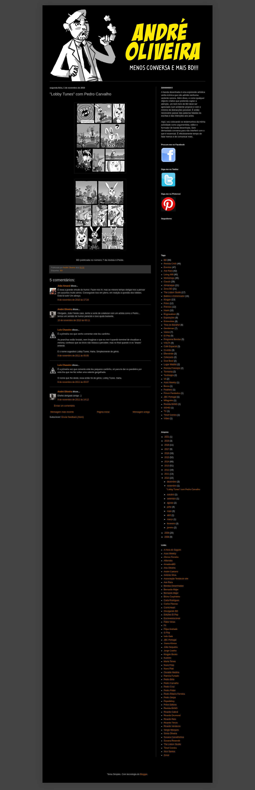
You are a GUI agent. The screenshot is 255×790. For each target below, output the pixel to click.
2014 (167, 461)
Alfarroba (168, 560)
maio (169, 511)
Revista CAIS (170, 263)
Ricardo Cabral (171, 712)
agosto (170, 503)
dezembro (172, 481)
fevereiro (171, 523)
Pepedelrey (169, 701)
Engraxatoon (170, 314)
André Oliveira (65, 309)
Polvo (166, 303)
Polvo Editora (170, 704)
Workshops (169, 278)
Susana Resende (172, 740)
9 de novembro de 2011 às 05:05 (73, 355)
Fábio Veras (169, 622)
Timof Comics (170, 415)
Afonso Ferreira (171, 557)
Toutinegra (169, 375)
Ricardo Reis (170, 719)
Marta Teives (170, 661)
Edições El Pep (171, 614)
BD (61, 270)
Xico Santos (169, 751)
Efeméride (169, 353)
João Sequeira (170, 647)
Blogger (143, 774)
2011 (167, 474)
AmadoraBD (169, 564)
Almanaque (169, 285)
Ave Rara (168, 271)
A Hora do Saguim (172, 550)
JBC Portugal (170, 397)
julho (169, 507)
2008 (167, 537)
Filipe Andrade (170, 629)
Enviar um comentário (64, 406)
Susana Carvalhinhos (174, 737)
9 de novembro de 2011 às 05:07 (73, 382)
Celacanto (168, 357)
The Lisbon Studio (172, 292)
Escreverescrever (172, 618)
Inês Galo (168, 636)
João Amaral (64, 286)
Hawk (166, 310)
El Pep (167, 335)
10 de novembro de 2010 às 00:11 (74, 320)
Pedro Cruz (169, 686)
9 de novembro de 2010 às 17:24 (73, 300)
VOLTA (167, 343)
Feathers (168, 389)
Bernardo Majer (171, 589)
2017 (167, 449)
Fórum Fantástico (172, 393)
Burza (166, 386)
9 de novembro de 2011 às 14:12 (73, 399)
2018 (167, 445)
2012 (167, 470)
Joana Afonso (170, 643)
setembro (171, 498)
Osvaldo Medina (171, 672)
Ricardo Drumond (172, 715)
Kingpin (167, 299)
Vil (165, 379)
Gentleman (169, 328)
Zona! (166, 755)
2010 (167, 478)
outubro (171, 494)
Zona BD (168, 289)
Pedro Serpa (170, 697)
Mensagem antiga (141, 412)
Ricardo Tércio (171, 722)
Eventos (167, 267)
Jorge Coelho (170, 650)
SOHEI (167, 407)
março (170, 519)
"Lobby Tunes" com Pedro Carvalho (183, 489)
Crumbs (167, 350)
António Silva (170, 575)
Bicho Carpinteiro (172, 596)
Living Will (168, 274)
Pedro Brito (169, 679)
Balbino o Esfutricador (174, 296)
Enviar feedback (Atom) (72, 417)
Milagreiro (168, 400)
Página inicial (103, 412)
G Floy (167, 632)
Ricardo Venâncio (172, 726)
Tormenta (168, 371)
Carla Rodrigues (171, 600)
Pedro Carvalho (171, 683)
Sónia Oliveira (170, 733)
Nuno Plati (169, 668)
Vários (167, 332)
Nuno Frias (169, 665)
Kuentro (167, 658)
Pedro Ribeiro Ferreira (174, 694)
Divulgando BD (171, 611)
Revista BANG (170, 404)
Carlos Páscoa (171, 604)
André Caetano (171, 571)
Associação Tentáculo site (176, 578)
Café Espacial (170, 346)
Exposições (169, 317)
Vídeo (166, 418)
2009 (167, 533)
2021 (167, 437)
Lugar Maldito (170, 364)
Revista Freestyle (172, 368)
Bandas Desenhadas (173, 586)
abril (169, 515)
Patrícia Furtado (171, 676)
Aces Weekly (170, 382)
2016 (167, 453)
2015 (167, 457)
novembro (172, 486)
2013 (167, 465)
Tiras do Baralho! (172, 325)
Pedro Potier (170, 690)
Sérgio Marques (171, 730)
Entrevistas (169, 321)
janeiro (170, 527)
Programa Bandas (172, 339)
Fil (165, 625)
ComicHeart (169, 607)
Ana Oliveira (169, 568)
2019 (167, 441)
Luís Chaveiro (65, 330)
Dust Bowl (168, 361)
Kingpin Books (170, 654)
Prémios (168, 307)
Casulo (167, 281)
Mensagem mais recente (62, 412)
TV (165, 411)
